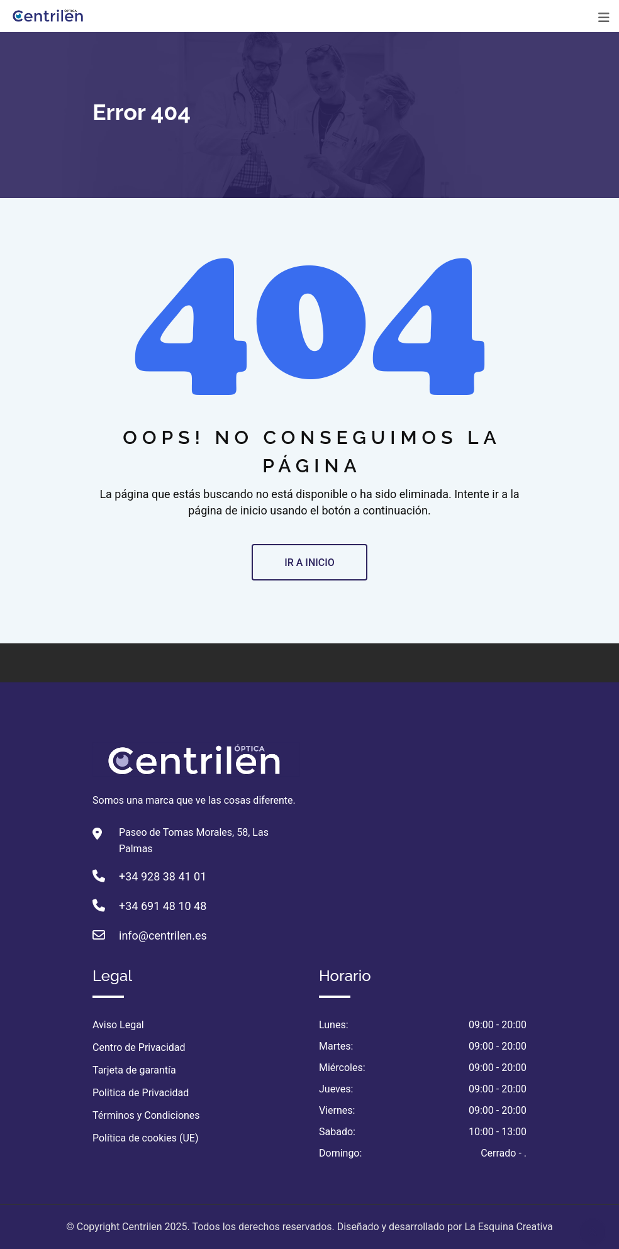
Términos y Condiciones (146, 1115)
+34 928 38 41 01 (162, 876)
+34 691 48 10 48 (162, 906)
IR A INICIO (309, 563)
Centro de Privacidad (139, 1047)
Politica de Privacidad (140, 1093)
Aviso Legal (118, 1025)
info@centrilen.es (163, 935)
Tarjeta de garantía (134, 1070)
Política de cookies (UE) (145, 1138)
